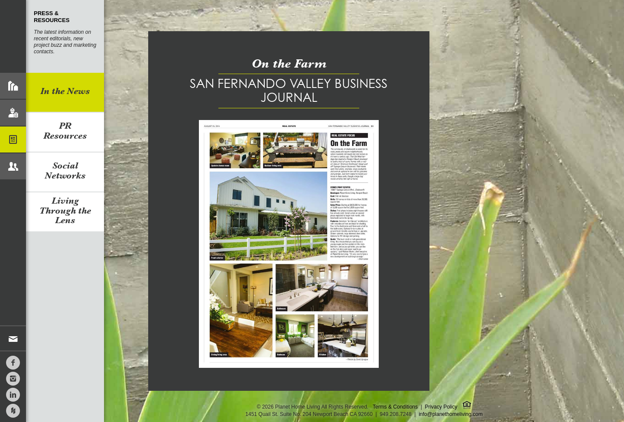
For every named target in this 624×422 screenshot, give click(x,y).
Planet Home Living (13, 36)
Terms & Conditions (395, 407)
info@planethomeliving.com (451, 414)
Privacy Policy (441, 407)
